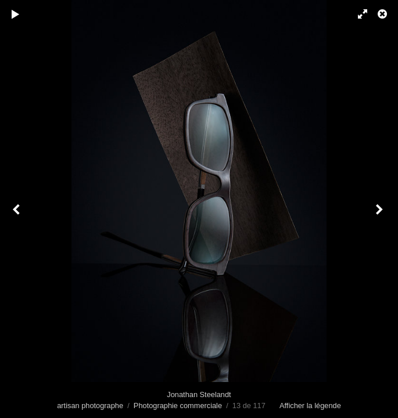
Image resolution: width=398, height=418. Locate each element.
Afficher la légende (310, 405)
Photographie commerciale (178, 405)
